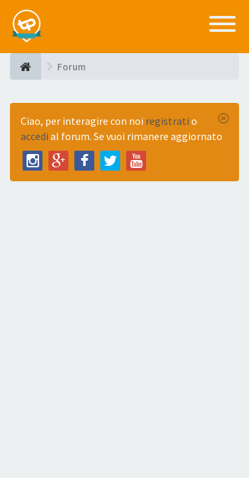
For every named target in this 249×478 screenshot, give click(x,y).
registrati (167, 120)
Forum (71, 66)
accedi (34, 136)
